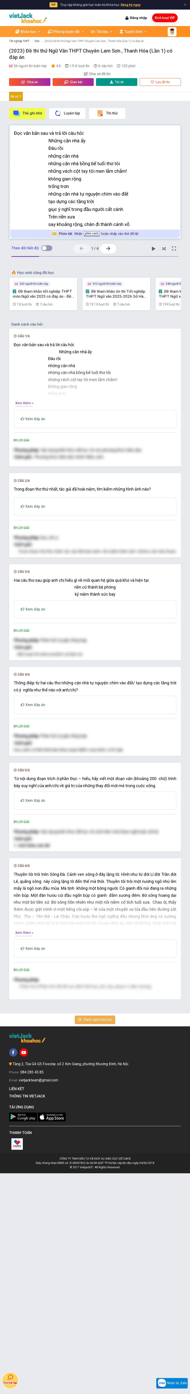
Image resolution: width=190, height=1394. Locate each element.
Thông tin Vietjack (28, 1317)
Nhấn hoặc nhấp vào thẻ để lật (95, 234)
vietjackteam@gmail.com (38, 1301)
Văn (36, 41)
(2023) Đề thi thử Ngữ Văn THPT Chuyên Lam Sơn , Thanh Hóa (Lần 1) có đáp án (94, 41)
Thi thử (107, 113)
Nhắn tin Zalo (172, 1383)
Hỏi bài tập (10, 1379)
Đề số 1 (15, 96)
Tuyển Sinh (133, 31)
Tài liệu (102, 31)
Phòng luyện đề (66, 31)
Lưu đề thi (160, 82)
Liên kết (17, 1310)
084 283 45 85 (32, 1293)
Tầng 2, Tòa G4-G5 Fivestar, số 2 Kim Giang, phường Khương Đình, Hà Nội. (71, 1285)
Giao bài (73, 82)
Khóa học (28, 31)
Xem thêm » (24, 403)
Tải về (117, 82)
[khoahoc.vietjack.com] (28, 18)
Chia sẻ (29, 82)
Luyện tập (67, 113)
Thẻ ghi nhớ (27, 113)
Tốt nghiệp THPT (19, 41)
